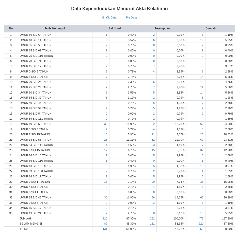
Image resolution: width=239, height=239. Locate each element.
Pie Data (131, 17)
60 (201, 139)
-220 (200, 223)
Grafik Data (109, 17)
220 (105, 218)
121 (152, 228)
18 (105, 181)
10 (201, 166)
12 (201, 81)
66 (201, 197)
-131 (152, 223)
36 (153, 197)
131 (105, 228)
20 (153, 181)
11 (153, 134)
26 (201, 134)
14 (201, 76)
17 (105, 150)
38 (201, 181)
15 (201, 40)
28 (105, 139)
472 (201, 218)
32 (153, 123)
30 (105, 123)
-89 (105, 223)
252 (152, 218)
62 (201, 123)
